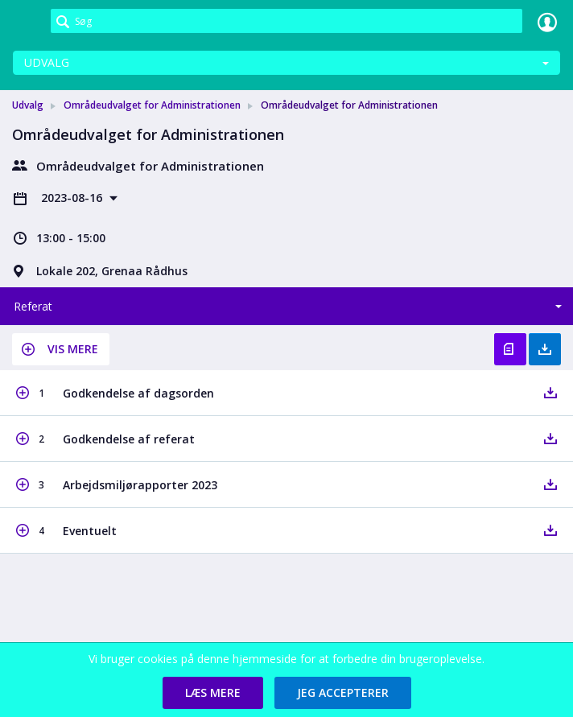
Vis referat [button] (510, 349)
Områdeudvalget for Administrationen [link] (152, 105)
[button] (60, 349)
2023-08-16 (73, 197)
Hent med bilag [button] (545, 349)
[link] (26, 22)
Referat (33, 306)
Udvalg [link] (27, 105)
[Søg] (286, 21)
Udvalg (46, 62)
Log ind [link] (547, 22)
